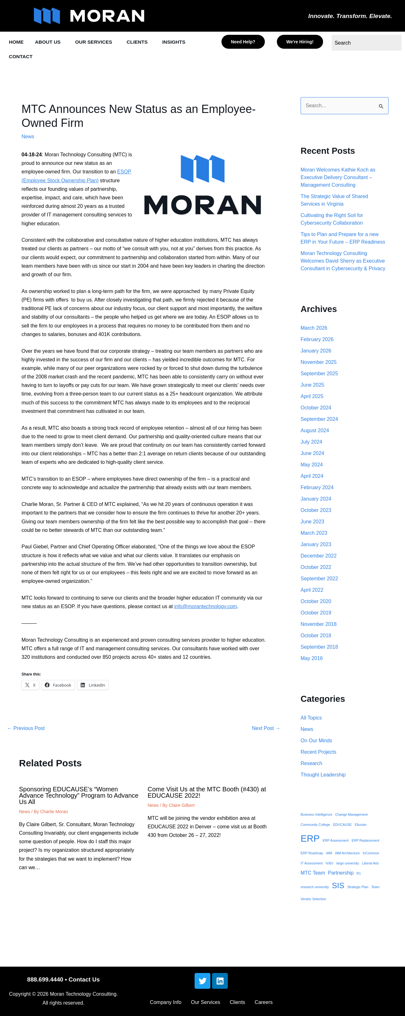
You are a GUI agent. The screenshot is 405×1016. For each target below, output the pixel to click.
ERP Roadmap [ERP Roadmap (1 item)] (312, 854)
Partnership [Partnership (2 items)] (341, 873)
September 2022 (319, 579)
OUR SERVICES (99, 42)
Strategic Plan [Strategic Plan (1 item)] (357, 888)
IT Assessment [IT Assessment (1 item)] (312, 864)
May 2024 (312, 465)
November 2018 (319, 625)
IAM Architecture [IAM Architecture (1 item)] (347, 854)
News (28, 137)
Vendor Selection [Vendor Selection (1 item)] (313, 900)
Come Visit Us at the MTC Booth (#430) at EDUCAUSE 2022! (207, 793)
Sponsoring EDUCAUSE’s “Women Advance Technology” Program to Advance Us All (79, 796)
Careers (264, 1002)
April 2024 (312, 477)
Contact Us (84, 979)
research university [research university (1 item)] (315, 888)
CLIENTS (145, 42)
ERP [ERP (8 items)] (310, 839)
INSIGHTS (184, 42)
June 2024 (312, 454)
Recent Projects (318, 753)
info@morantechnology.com (205, 607)
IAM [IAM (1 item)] (329, 854)
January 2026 (316, 351)
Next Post (266, 729)
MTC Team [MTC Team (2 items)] (313, 873)
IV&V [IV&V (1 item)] (329, 864)
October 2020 (316, 602)
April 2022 (312, 591)
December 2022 (319, 556)
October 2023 (316, 511)
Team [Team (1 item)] (375, 888)
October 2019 (316, 613)
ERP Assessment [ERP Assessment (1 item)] (336, 841)
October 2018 (316, 636)
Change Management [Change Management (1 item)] (351, 815)
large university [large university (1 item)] (347, 864)
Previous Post (26, 729)
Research (311, 764)
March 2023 (314, 534)
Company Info (166, 1002)
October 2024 (316, 408)
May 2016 (312, 659)
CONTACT (22, 57)
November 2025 (319, 363)
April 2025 (312, 397)
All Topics (311, 718)
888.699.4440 (45, 979)
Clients (237, 1002)
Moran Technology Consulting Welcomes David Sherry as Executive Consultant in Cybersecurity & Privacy (343, 262)
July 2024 (311, 443)
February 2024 (317, 488)
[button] (52, 42)
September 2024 (319, 420)
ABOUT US (50, 42)
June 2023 (312, 522)
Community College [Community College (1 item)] (315, 825)
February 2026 (317, 340)
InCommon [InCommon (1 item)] (371, 854)
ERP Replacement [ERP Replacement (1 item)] (365, 841)
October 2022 (316, 568)
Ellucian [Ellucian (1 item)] (360, 825)
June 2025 (312, 386)
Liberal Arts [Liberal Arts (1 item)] (370, 864)
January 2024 (316, 499)
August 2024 (315, 431)
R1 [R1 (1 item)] (359, 874)
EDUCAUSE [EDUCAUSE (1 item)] (342, 825)
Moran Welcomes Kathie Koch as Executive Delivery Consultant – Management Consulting (338, 178)
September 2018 (319, 648)
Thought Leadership (323, 775)
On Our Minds (316, 741)
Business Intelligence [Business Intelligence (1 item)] (316, 815)
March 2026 (314, 329)
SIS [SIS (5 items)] (338, 886)
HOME (17, 42)
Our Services (205, 1002)
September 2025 (319, 374)
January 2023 (316, 545)
